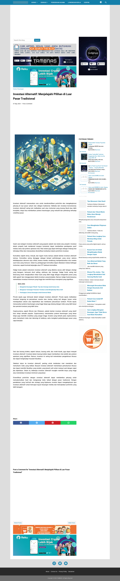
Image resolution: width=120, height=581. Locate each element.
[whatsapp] (68, 423)
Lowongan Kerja (74, 2)
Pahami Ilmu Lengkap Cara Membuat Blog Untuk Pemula (96, 238)
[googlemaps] (60, 563)
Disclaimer (71, 571)
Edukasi (44, 2)
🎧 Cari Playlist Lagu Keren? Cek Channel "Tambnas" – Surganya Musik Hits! (97, 166)
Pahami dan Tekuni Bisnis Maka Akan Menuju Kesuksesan (96, 214)
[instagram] (54, 563)
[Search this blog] (106, 2)
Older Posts (71, 523)
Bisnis (34, 2)
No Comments (83, 151)
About (47, 571)
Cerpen (86, 2)
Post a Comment (27, 103)
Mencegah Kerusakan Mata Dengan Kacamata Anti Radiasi (96, 288)
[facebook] (21, 423)
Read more (97, 150)
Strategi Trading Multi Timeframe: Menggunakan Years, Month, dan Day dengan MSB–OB (96, 156)
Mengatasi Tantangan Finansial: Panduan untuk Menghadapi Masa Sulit (41, 289)
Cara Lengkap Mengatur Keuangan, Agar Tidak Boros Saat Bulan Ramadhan (97, 312)
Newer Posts (18, 523)
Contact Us (54, 571)
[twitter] (37, 423)
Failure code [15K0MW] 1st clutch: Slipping (98, 187)
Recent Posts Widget (83, 196)
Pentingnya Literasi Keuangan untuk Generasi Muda (35, 292)
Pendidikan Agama (58, 2)
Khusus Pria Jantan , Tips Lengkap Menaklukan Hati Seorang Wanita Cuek (96, 274)
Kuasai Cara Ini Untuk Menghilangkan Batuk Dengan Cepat (94, 252)
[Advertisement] (60, 21)
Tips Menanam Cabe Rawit (96, 201)
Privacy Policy (63, 571)
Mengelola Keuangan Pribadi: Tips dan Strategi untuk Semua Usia (39, 287)
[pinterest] (53, 423)
